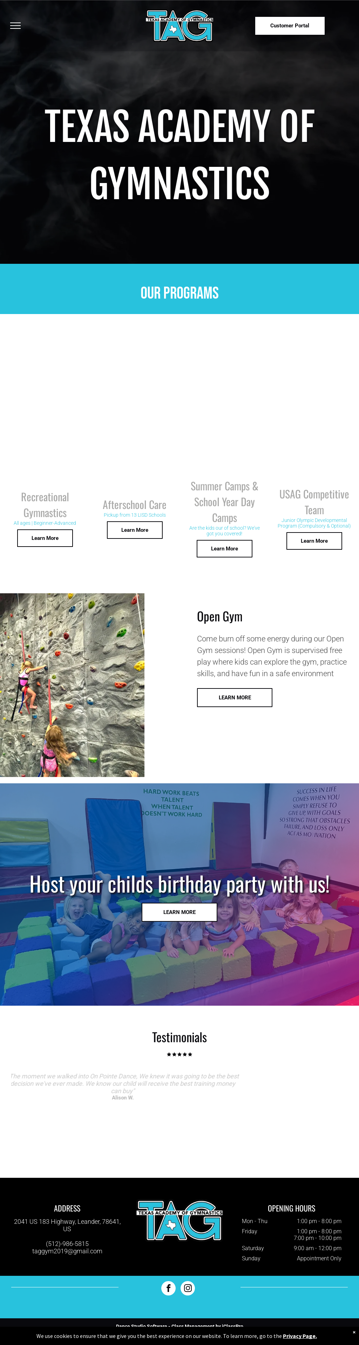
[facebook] (168, 1289)
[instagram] (188, 1289)
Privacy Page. (300, 1335)
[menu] (15, 26)
